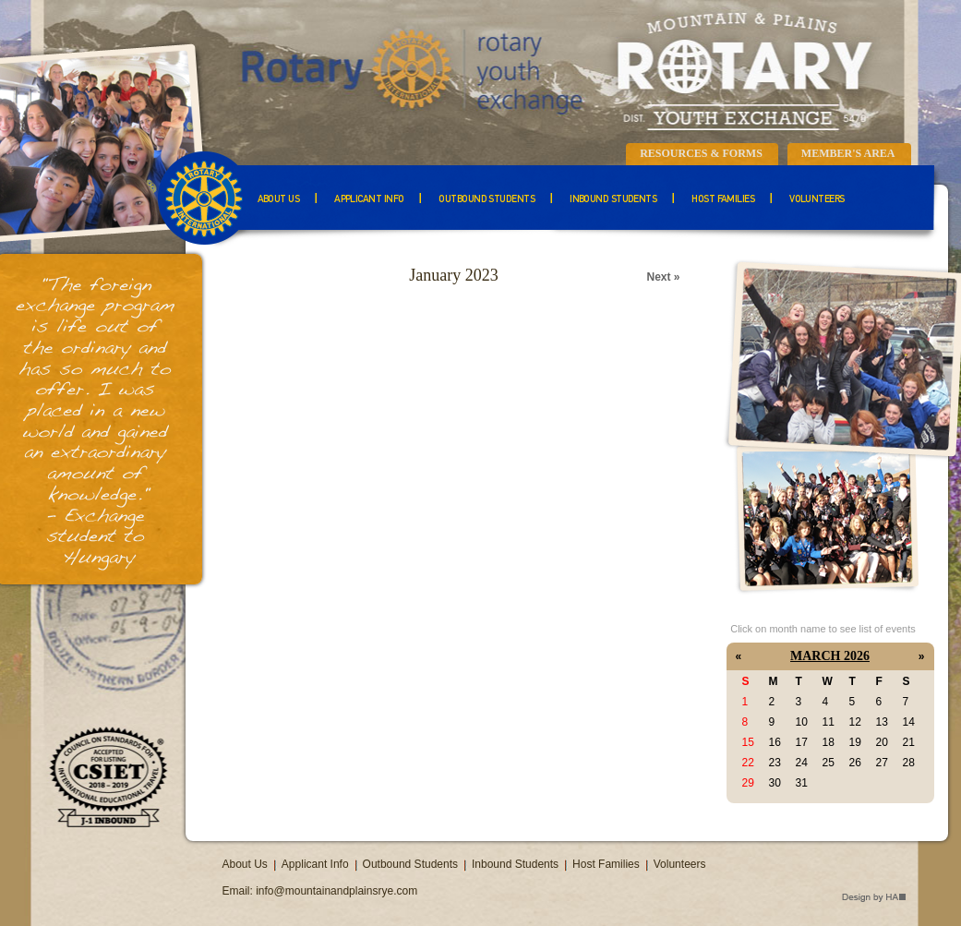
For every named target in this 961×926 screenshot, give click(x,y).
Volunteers (817, 200)
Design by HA (874, 898)
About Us (279, 200)
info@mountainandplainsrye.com (336, 890)
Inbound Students (613, 200)
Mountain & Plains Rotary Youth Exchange (555, 69)
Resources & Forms (701, 153)
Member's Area (848, 153)
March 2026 (830, 656)
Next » (662, 277)
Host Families (722, 200)
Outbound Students (486, 200)
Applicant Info (368, 200)
